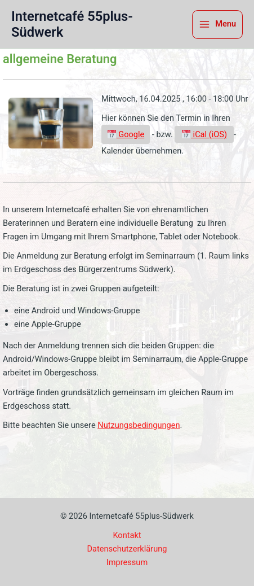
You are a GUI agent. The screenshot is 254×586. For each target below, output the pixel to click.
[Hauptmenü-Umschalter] (217, 24)
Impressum (127, 562)
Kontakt (127, 535)
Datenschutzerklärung (127, 549)
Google (126, 134)
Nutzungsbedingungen (138, 425)
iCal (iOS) (204, 134)
